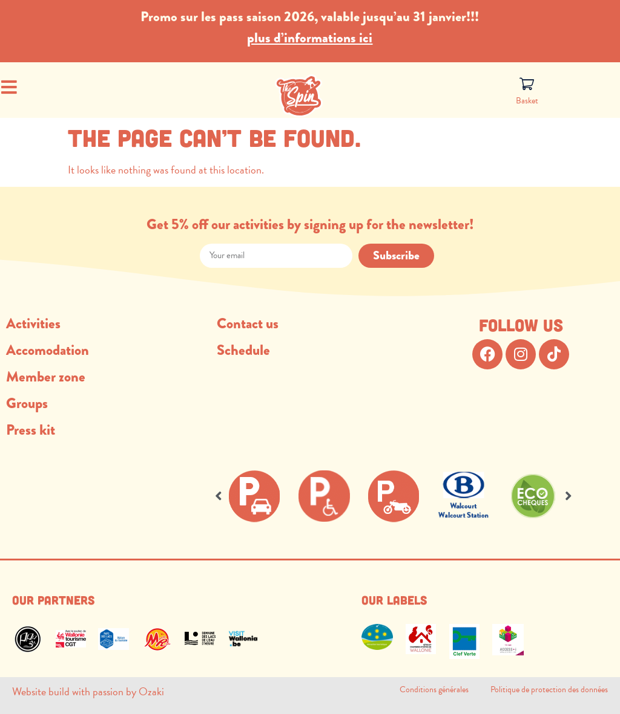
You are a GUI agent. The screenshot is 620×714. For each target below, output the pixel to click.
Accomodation (47, 349)
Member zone (45, 376)
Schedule (243, 349)
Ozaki (151, 691)
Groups (27, 403)
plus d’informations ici (309, 37)
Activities (33, 323)
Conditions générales (445, 689)
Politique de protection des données (549, 689)
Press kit (30, 429)
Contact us (248, 323)
